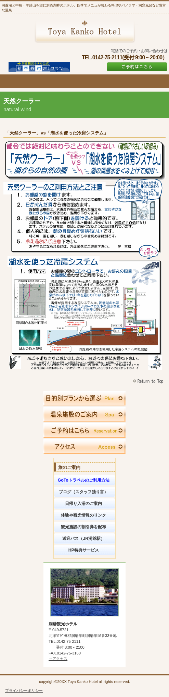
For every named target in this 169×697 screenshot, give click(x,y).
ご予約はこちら (137, 66)
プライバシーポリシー (24, 690)
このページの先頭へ (149, 381)
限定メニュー (84, 398)
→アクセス (58, 659)
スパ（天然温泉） (84, 414)
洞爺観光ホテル (85, 31)
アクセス (84, 446)
